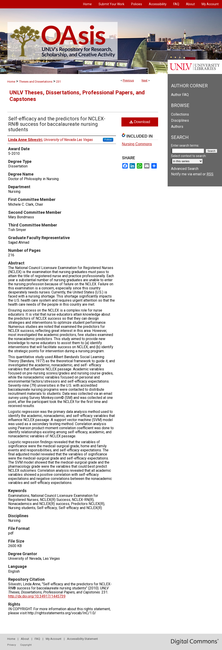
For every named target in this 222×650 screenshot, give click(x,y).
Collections (180, 114)
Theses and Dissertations (35, 81)
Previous (128, 80)
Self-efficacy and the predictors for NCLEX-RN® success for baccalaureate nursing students (56, 124)
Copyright (25, 644)
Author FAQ (180, 95)
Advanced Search (184, 169)
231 (58, 81)
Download (140, 122)
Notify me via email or (192, 174)
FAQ (37, 638)
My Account (53, 638)
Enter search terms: (185, 145)
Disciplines (180, 120)
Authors (177, 126)
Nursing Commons (137, 144)
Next (144, 80)
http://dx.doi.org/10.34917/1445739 (36, 596)
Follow (108, 139)
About (25, 638)
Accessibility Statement (82, 638)
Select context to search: (188, 156)
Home (11, 81)
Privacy (11, 644)
